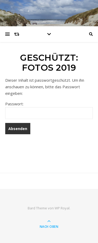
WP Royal (62, 208)
